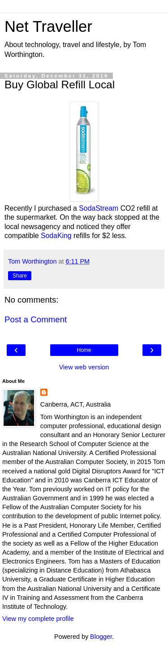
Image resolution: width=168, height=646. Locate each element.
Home (84, 350)
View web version (84, 367)
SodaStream (98, 208)
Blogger (101, 636)
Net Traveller (48, 26)
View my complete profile (38, 618)
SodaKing (56, 235)
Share (20, 276)
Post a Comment (35, 319)
